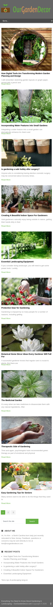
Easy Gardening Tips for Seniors (16, 493)
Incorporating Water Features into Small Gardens (24, 125)
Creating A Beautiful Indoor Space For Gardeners (24, 215)
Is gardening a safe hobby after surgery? (20, 169)
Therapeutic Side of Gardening (15, 446)
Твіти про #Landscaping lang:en (14, 580)
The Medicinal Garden (11, 400)
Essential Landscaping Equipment (17, 262)
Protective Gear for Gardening (15, 308)
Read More (5, 84)
